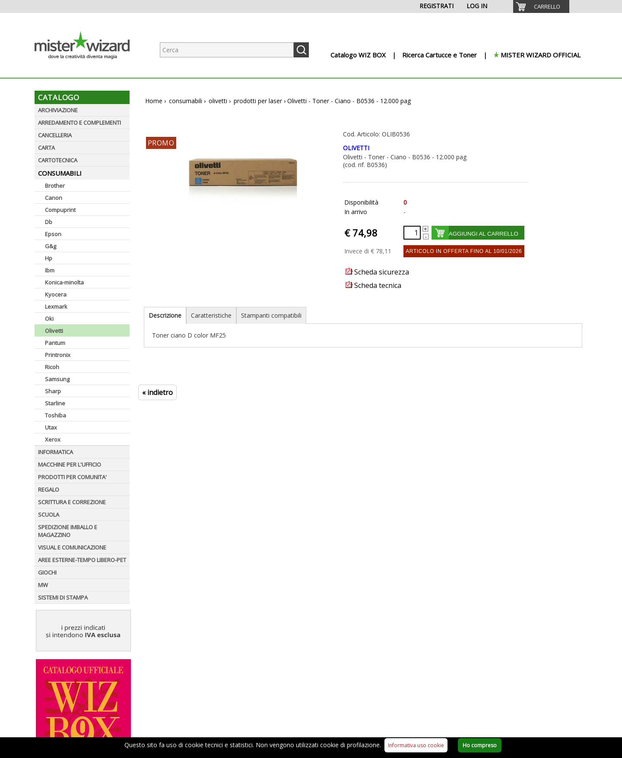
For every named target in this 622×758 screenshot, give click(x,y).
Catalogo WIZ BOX (358, 55)
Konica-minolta (64, 282)
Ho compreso (480, 745)
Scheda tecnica (373, 285)
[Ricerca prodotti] (227, 49)
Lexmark (56, 306)
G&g (50, 246)
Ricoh (52, 367)
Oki (49, 318)
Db (48, 222)
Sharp (53, 391)
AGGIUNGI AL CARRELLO (483, 234)
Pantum (55, 343)
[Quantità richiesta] (412, 233)
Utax (51, 427)
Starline (55, 403)
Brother (55, 186)
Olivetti (54, 331)
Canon (53, 198)
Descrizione (165, 315)
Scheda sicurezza (377, 272)
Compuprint (60, 210)
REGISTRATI (436, 6)
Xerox (52, 439)
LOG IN (476, 6)
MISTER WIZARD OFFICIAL (541, 55)
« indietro (157, 392)
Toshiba (55, 415)
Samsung (57, 379)
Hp (48, 258)
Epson (53, 234)
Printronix (57, 355)
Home (153, 101)
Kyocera (56, 294)
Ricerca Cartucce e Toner (439, 55)
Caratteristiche (211, 315)
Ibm (49, 270)
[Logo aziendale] (89, 69)
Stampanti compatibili (271, 315)
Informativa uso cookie (416, 745)
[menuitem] (541, 6)
